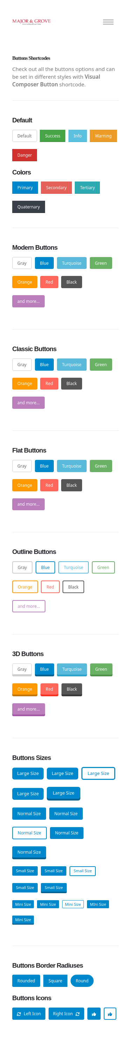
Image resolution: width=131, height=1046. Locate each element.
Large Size (28, 773)
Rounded (26, 980)
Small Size (25, 870)
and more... (28, 301)
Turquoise (71, 263)
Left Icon (29, 1013)
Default (24, 135)
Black (71, 282)
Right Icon (66, 1013)
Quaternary (28, 206)
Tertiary (87, 187)
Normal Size (29, 813)
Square (55, 980)
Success (52, 135)
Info (78, 135)
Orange (24, 282)
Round (82, 980)
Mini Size (23, 904)
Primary (25, 187)
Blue (44, 263)
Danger (24, 155)
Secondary (56, 187)
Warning (103, 135)
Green (101, 263)
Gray (22, 263)
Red (49, 282)
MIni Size (98, 904)
